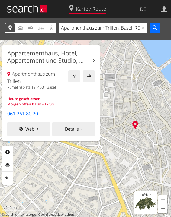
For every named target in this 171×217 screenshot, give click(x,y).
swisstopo (28, 214)
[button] (162, 199)
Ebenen (7, 165)
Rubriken (7, 152)
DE (143, 9)
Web (29, 129)
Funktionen (7, 178)
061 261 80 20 (22, 113)
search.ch (11, 214)
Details (72, 129)
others (70, 214)
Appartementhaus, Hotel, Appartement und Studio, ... (45, 57)
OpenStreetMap (50, 214)
